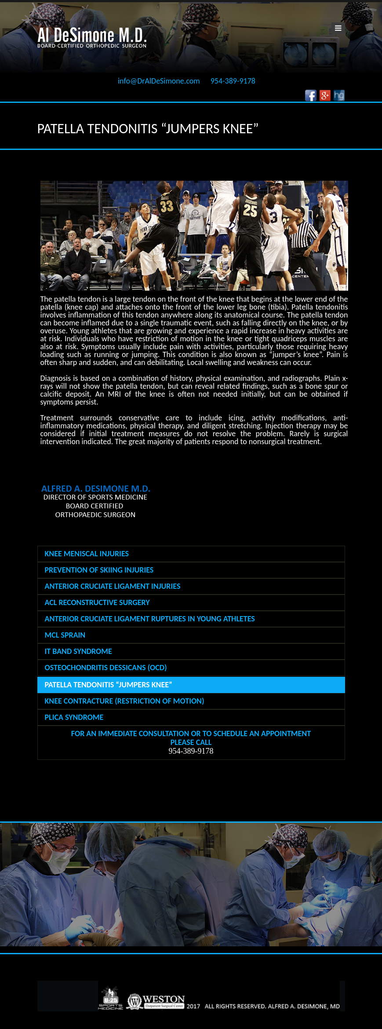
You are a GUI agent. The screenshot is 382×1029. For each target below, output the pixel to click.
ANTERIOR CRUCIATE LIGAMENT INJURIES (113, 586)
